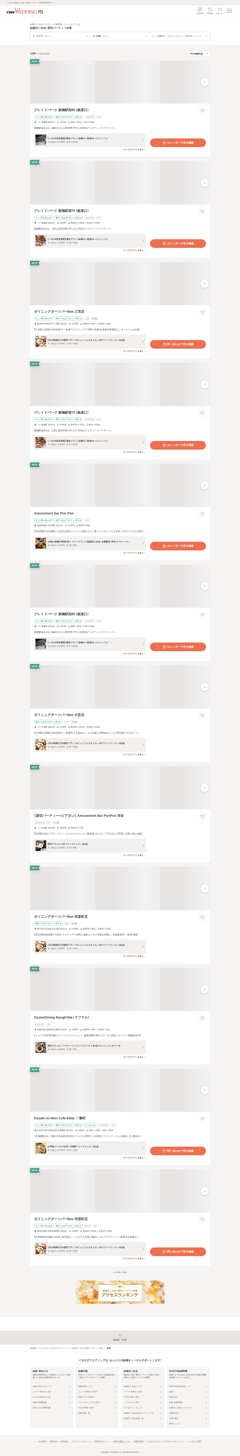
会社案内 (43, 1441)
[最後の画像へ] (205, 82)
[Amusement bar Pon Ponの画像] (120, 485)
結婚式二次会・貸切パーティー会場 (87, 1348)
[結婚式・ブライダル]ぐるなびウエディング (49, 1348)
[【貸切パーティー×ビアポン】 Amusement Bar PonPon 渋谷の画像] (120, 787)
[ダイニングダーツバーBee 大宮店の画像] (120, 687)
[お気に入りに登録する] (202, 110)
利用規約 (54, 1441)
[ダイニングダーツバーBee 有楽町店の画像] (120, 888)
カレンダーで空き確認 (178, 143)
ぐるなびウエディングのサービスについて (165, 1441)
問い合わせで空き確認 (178, 344)
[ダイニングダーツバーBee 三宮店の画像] (120, 283)
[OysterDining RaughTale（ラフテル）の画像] (120, 989)
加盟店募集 (139, 1441)
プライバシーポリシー (81, 1441)
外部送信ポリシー (102, 1441)
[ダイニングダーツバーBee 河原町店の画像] (120, 1191)
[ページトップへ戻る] (120, 1338)
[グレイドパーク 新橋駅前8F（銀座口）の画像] (120, 82)
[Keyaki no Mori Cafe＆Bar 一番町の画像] (120, 1090)
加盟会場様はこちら (122, 1441)
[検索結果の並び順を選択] (199, 53)
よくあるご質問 (194, 1441)
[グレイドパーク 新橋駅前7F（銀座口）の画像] (120, 182)
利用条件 (64, 1441)
